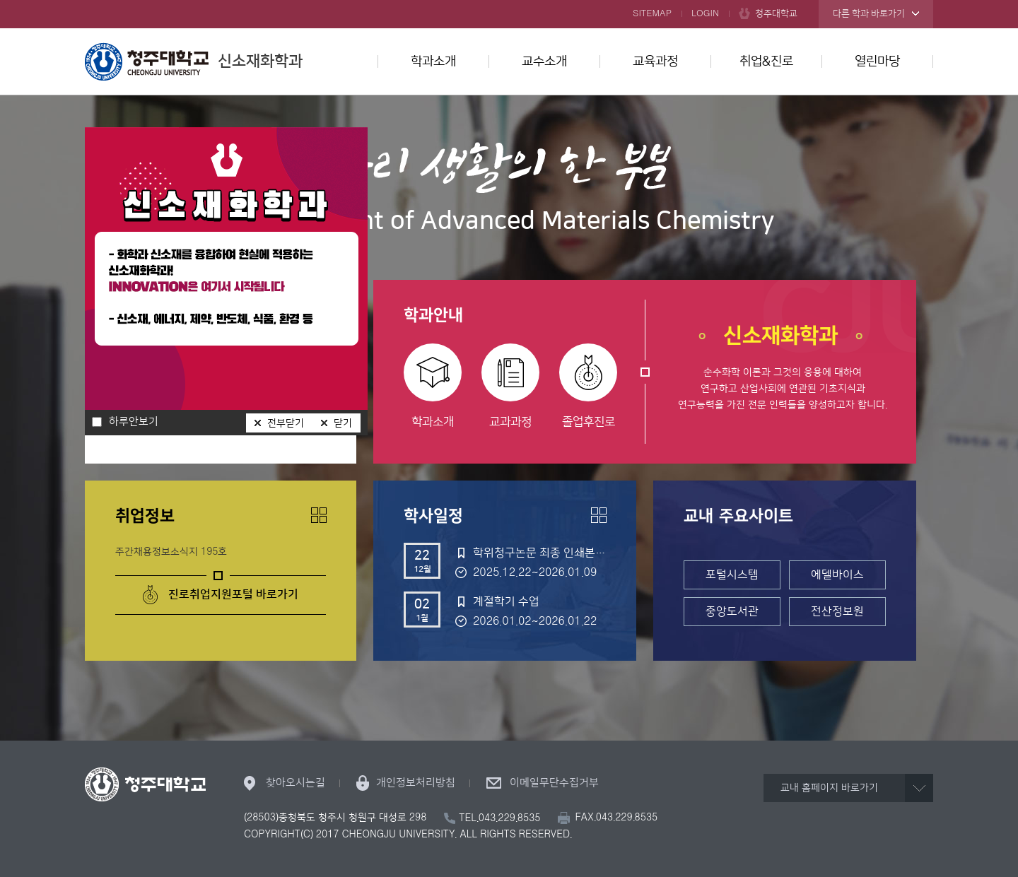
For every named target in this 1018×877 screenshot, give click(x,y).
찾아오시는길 (295, 783)
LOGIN (705, 13)
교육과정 (655, 61)
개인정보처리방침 (415, 783)
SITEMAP (652, 13)
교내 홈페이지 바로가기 (829, 788)
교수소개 (544, 61)
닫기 (343, 423)
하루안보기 (133, 422)
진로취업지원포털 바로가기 (233, 594)
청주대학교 (776, 13)
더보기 (319, 515)
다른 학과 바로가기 (869, 13)
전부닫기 (285, 423)
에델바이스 (837, 574)
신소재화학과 (194, 61)
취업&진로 (766, 61)
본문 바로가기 (509, 0)
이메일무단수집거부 (554, 783)
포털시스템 (732, 574)
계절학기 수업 (506, 601)
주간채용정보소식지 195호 (171, 552)
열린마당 (877, 61)
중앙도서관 (732, 611)
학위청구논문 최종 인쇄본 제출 (539, 552)
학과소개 (433, 61)
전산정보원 (837, 611)
